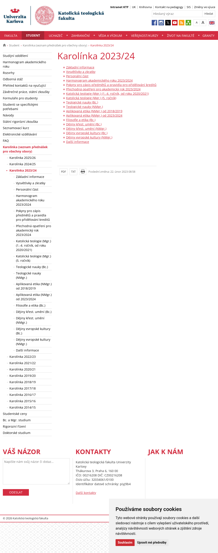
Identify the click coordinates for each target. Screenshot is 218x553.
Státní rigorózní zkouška (20, 121)
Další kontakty (86, 493)
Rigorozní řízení (14, 426)
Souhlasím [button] (125, 542)
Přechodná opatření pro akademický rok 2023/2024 (33, 230)
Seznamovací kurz (16, 128)
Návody (8, 115)
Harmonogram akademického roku (24, 64)
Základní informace (30, 177)
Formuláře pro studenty (20, 98)
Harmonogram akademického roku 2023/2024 (30, 200)
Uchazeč (56, 35)
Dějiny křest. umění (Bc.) (33, 312)
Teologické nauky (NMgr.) (28, 275)
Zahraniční (80, 35)
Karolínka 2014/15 (22, 407)
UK (134, 7)
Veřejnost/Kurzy (144, 35)
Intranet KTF (119, 7)
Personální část (27, 189)
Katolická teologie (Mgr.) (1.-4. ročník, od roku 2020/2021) (33, 245)
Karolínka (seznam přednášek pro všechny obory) (55, 45)
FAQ (6, 141)
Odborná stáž (13, 79)
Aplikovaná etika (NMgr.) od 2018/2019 (34, 286)
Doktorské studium (16, 433)
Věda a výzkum (110, 35)
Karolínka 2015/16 (22, 401)
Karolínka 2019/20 (22, 376)
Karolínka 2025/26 (22, 158)
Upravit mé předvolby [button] (151, 542)
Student (33, 35)
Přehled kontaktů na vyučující (24, 85)
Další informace (27, 350)
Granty (208, 35)
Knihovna (145, 7)
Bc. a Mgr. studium (17, 420)
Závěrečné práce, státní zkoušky (26, 92)
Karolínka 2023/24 (23, 170)
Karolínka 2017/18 (22, 388)
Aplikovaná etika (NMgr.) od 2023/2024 (34, 297)
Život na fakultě (180, 35)
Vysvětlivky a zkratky (30, 183)
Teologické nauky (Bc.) (32, 267)
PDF (63, 172)
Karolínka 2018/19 (22, 382)
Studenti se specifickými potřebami (20, 106)
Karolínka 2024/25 (22, 164)
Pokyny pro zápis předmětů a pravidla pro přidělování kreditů (33, 215)
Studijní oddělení (15, 56)
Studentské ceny (15, 414)
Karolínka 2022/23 (22, 357)
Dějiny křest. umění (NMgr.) (30, 320)
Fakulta (10, 35)
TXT (73, 172)
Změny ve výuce (204, 7)
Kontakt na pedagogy (169, 7)
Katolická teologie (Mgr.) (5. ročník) (33, 258)
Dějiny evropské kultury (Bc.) (33, 331)
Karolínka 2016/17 (22, 395)
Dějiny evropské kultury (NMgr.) (33, 341)
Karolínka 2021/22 (22, 363)
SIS (189, 7)
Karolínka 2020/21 (22, 369)
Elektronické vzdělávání (20, 134)
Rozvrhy (8, 73)
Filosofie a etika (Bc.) (30, 305)
